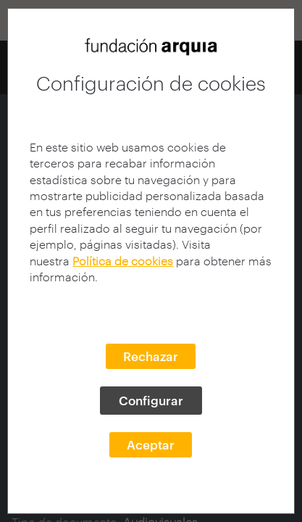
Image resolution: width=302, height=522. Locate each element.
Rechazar (150, 356)
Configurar (151, 400)
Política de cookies (122, 261)
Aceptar (151, 444)
